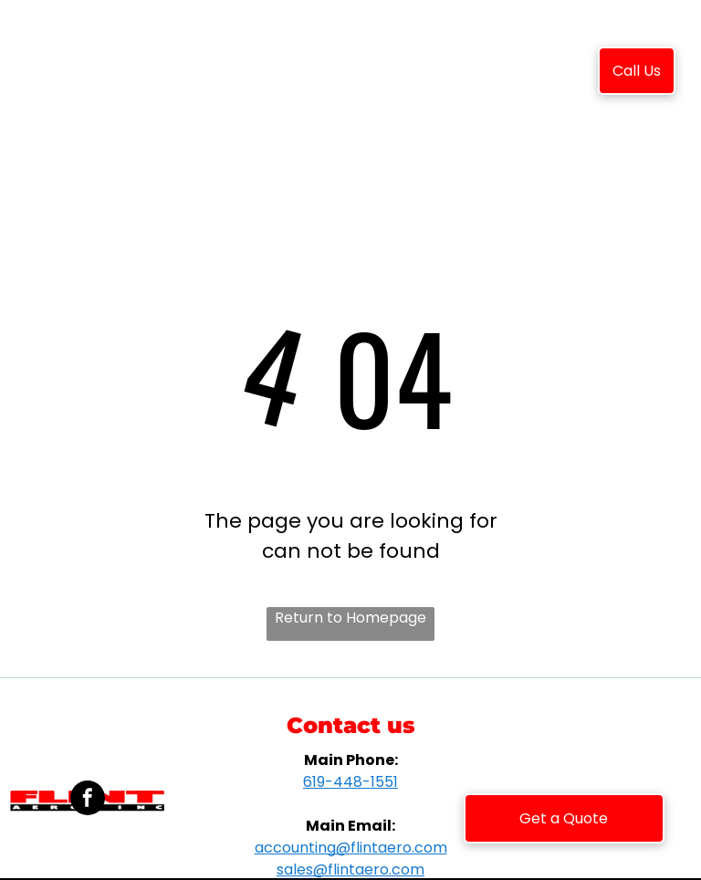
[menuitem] (226, 73)
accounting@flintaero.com (351, 847)
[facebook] (87, 800)
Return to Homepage (350, 617)
